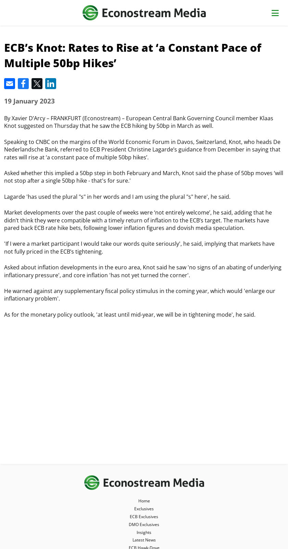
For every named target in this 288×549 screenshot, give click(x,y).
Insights (144, 532)
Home (144, 501)
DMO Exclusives (144, 524)
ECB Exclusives (144, 517)
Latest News (144, 540)
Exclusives (144, 509)
